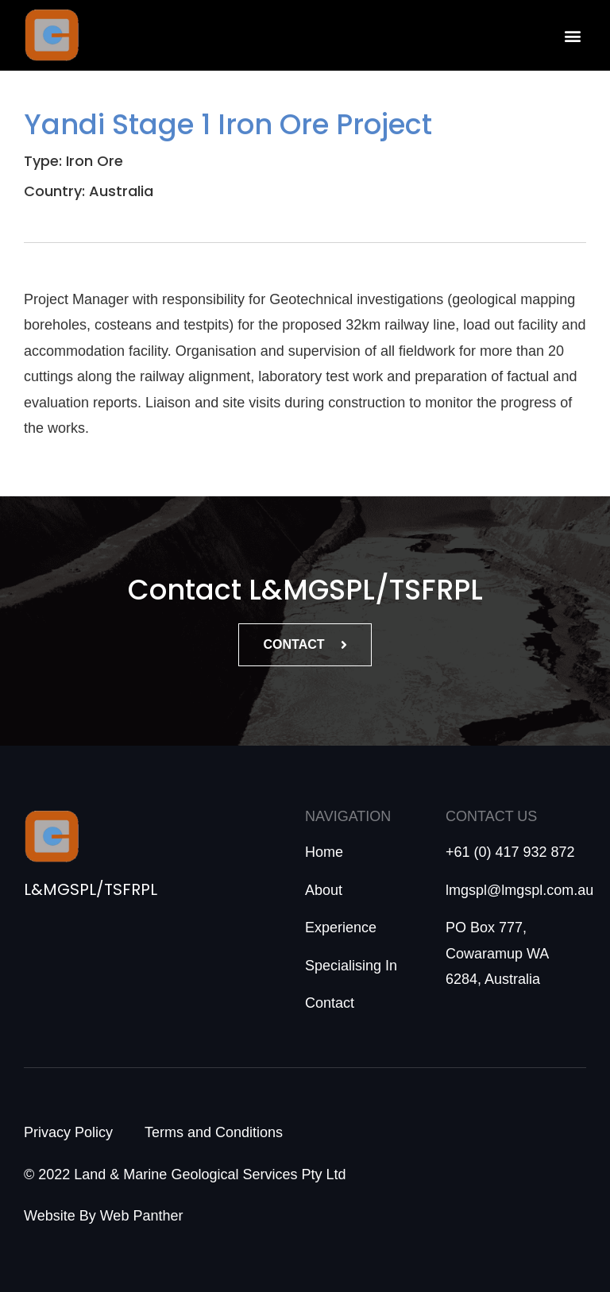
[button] (573, 35)
